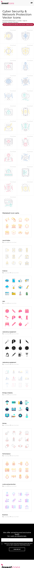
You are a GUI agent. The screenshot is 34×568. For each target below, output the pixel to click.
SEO (3, 301)
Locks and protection (9, 484)
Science (4, 271)
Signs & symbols (12, 242)
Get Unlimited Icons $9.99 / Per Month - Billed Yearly (18, 24)
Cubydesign (7, 272)
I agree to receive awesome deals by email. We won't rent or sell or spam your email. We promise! (18, 544)
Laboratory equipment (9, 332)
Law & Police (6, 240)
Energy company (7, 393)
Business (5, 514)
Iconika (19, 20)
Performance (6, 454)
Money (4, 423)
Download (13, 30)
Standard (15, 22)
